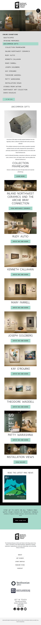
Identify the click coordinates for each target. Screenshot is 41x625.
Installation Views (13, 83)
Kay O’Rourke (10, 71)
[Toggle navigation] (38, 11)
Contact (20, 568)
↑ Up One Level (9, 99)
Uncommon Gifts (10, 44)
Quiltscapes (8, 37)
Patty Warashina (12, 79)
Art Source (20, 558)
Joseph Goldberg (12, 67)
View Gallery (20, 462)
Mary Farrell (10, 63)
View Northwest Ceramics (20, 208)
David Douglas (9, 93)
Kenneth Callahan (13, 59)
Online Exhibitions (10, 34)
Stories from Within (12, 86)
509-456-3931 (20, 606)
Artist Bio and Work (20, 241)
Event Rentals (20, 561)
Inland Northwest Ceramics (17, 51)
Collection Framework (15, 47)
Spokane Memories (11, 41)
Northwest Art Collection (15, 89)
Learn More (20, 176)
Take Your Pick (20, 520)
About (20, 554)
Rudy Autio (10, 55)
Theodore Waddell (13, 75)
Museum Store (20, 565)
